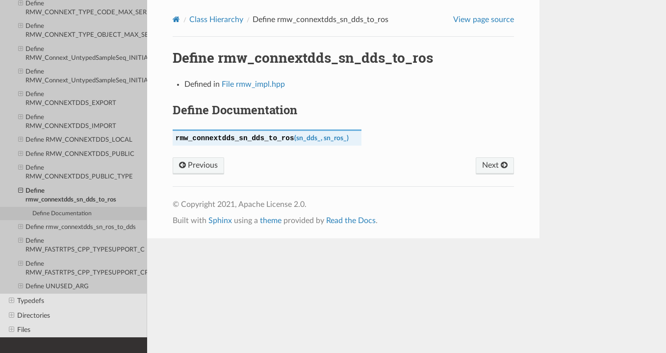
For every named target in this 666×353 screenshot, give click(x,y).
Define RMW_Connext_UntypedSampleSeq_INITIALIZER (82, 53)
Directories (29, 315)
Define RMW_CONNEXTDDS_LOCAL (75, 140)
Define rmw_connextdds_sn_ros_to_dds (77, 227)
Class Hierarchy (216, 20)
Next (495, 165)
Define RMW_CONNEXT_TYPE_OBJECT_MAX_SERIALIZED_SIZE (82, 30)
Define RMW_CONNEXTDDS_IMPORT (67, 121)
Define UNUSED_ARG (53, 286)
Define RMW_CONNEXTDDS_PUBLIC (76, 154)
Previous (198, 165)
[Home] (176, 19)
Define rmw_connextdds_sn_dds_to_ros (67, 195)
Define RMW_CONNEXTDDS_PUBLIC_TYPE (75, 172)
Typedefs (26, 301)
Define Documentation (62, 213)
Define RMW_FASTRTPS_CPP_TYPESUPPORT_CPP (82, 268)
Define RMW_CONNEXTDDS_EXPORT (67, 98)
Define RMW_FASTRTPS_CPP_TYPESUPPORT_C (81, 245)
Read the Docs (351, 221)
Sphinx (220, 221)
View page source (483, 20)
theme (271, 221)
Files (19, 330)
